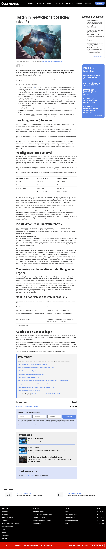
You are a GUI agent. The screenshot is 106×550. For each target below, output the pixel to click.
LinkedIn (101, 517)
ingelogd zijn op (28, 475)
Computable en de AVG (71, 514)
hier (50, 424)
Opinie (45, 61)
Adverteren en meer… (39, 511)
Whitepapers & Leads (39, 517)
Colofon (67, 511)
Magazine (4, 520)
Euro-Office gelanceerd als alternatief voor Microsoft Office (91, 100)
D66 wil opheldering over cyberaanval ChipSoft (92, 84)
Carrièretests (5, 511)
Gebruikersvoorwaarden (31, 545)
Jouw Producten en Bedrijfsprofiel (42, 514)
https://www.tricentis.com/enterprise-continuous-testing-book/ (36, 367)
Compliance (19, 406)
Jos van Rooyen (26, 66)
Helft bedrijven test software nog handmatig (82, 496)
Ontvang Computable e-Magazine (10, 523)
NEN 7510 (4, 538)
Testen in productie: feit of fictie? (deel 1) (29, 496)
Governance (28, 406)
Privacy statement (46, 545)
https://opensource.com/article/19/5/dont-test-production (34, 384)
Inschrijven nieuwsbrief (71, 520)
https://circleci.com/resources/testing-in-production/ (33, 364)
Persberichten (37, 523)
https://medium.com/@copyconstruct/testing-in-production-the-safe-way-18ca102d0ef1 (43, 380)
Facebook (101, 511)
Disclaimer (18, 545)
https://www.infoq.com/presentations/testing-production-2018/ (36, 387)
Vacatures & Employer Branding (42, 520)
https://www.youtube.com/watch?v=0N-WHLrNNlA (45, 394)
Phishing (3, 532)
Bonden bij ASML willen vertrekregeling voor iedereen (91, 77)
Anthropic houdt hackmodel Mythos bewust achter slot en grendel (90, 92)
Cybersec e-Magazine (7, 526)
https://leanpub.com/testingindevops (28, 371)
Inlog (66, 523)
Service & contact (70, 517)
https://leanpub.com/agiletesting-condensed (31, 374)
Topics (3, 529)
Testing (36, 406)
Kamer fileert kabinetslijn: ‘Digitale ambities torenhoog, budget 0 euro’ (90, 109)
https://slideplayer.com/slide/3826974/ (29, 390)
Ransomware (5, 535)
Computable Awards (7, 517)
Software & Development (55, 61)
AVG (34, 87)
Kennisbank (4, 514)
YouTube (101, 520)
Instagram (102, 523)
